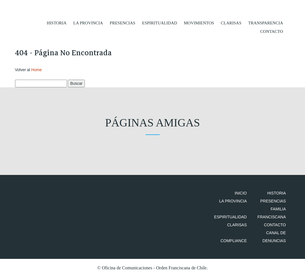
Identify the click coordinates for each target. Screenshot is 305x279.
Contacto (271, 31)
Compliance (237, 242)
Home (36, 71)
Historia (57, 22)
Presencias (122, 22)
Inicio (244, 195)
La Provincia (88, 22)
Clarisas (231, 22)
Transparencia (265, 22)
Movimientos (199, 22)
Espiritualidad (159, 22)
